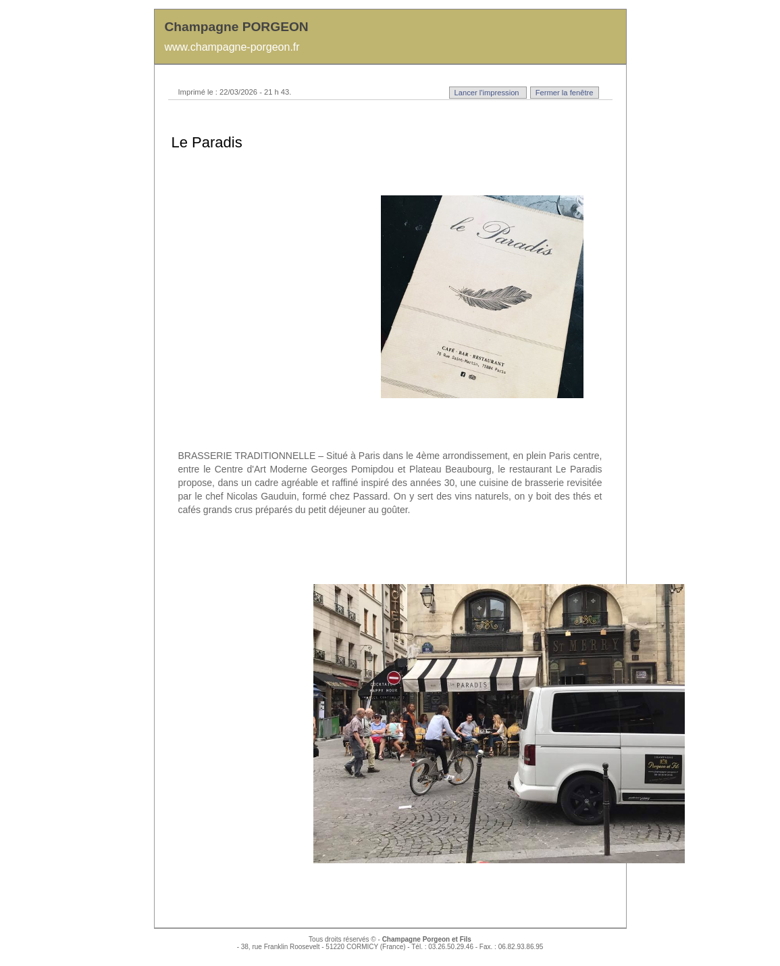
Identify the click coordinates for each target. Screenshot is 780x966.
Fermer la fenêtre (565, 93)
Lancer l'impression (487, 93)
